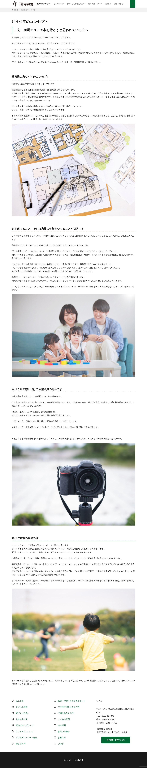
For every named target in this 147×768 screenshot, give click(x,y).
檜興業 (80, 760)
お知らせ (62, 737)
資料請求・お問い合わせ (116, 740)
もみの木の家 (58, 4)
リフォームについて (24, 731)
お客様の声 (20, 744)
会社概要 (108, 4)
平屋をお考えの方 (66, 713)
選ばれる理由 (21, 707)
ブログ (99, 4)
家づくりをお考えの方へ (76, 4)
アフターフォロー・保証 (26, 737)
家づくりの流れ (22, 713)
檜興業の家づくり (43, 4)
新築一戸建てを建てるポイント (71, 701)
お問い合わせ (118, 4)
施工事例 (91, 4)
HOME (16, 10)
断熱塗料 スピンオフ (25, 725)
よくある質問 (64, 719)
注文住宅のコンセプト (28, 10)
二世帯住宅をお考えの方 (68, 707)
